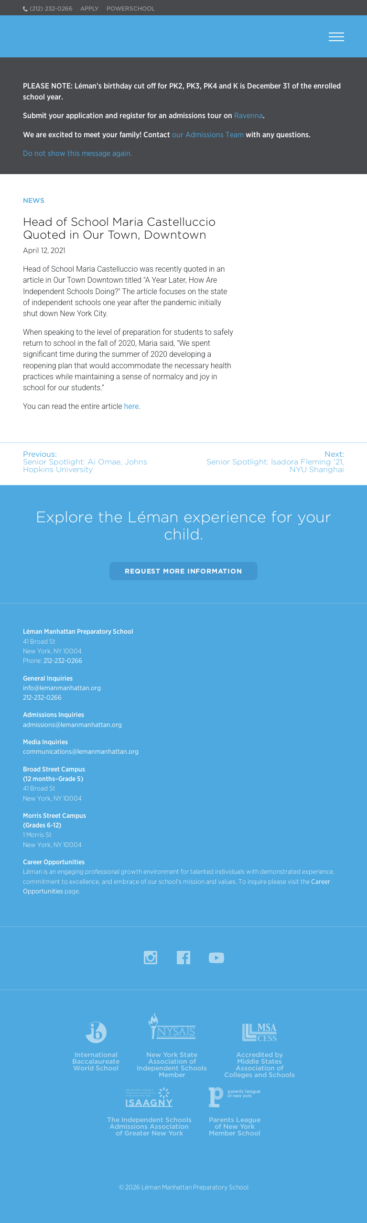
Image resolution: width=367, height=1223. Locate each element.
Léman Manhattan (69, 36)
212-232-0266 (62, 660)
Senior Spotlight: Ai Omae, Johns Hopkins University (85, 462)
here (131, 406)
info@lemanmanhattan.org (62, 688)
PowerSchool (131, 8)
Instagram (150, 957)
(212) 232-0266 (51, 8)
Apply (89, 8)
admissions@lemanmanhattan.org (72, 724)
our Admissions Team (208, 134)
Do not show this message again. (77, 153)
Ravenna (247, 115)
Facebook (183, 957)
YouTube (216, 957)
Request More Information (183, 571)
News (33, 200)
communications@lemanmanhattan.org (81, 751)
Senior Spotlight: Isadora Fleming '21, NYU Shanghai (275, 462)
